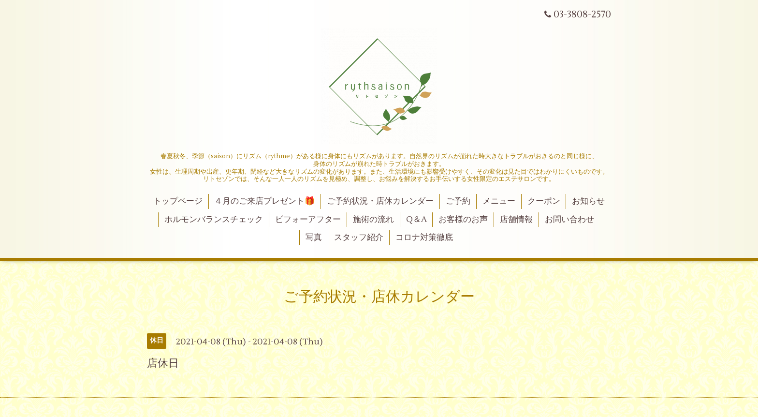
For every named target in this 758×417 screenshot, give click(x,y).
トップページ (178, 201)
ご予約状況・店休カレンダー (380, 201)
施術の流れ (373, 219)
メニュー (498, 201)
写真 (314, 237)
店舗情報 (516, 219)
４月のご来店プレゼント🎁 (264, 201)
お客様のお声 (463, 219)
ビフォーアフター (308, 219)
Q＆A (416, 219)
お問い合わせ (569, 219)
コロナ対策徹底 (424, 237)
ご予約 (458, 201)
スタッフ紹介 (358, 237)
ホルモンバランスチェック (213, 219)
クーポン (543, 201)
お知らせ (588, 201)
